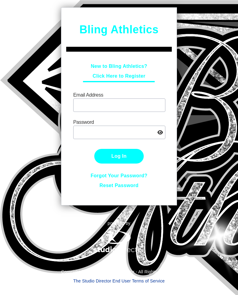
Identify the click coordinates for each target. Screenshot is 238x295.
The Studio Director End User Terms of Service (119, 280)
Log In (119, 156)
